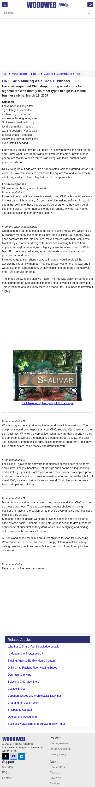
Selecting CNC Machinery (23, 681)
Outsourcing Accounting (22, 716)
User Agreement (59, 743)
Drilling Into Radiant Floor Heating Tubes (32, 667)
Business (35, 74)
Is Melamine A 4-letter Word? (25, 653)
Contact (6, 778)
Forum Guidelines (60, 748)
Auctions (55, 783)
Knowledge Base (19, 74)
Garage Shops (16, 688)
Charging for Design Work (23, 702)
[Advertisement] (48, 45)
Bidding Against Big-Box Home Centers (31, 660)
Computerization (64, 74)
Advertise (55, 778)
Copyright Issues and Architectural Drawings (35, 695)
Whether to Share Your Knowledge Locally (33, 646)
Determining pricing (19, 674)
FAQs (5, 772)
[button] (5, 756)
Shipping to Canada (20, 709)
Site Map (7, 767)
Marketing (48, 74)
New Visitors (57, 767)
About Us (55, 772)
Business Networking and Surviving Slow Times (37, 723)
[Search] (44, 13)
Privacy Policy (58, 754)
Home (5, 74)
